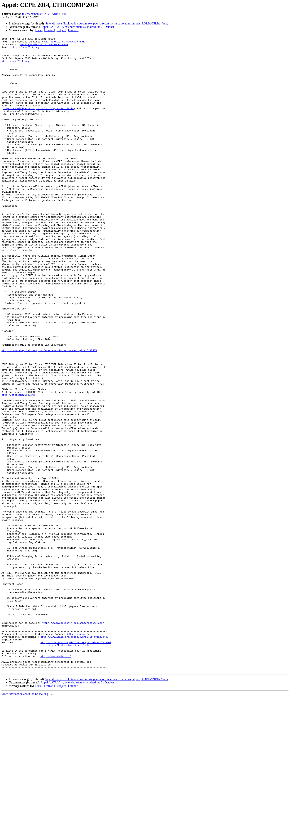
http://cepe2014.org (25, 49)
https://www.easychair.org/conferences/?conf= (73, 740)
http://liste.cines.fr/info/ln (69, 767)
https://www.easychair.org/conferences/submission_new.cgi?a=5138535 (49, 413)
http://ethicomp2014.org (18, 466)
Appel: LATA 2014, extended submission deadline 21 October (77, 26)
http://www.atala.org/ (56, 780)
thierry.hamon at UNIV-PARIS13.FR (44, 13)
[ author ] (73, 30)
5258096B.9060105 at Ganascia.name (44, 46)
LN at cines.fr (78, 753)
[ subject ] (62, 30)
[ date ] (39, 30)
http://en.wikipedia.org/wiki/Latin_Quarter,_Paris (38, 122)
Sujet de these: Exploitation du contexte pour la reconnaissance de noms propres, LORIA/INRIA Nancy (106, 23)
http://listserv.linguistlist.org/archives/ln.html (76, 763)
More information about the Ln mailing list (27, 820)
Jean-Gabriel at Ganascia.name (64, 42)
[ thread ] (49, 30)
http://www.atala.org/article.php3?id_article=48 (74, 757)
